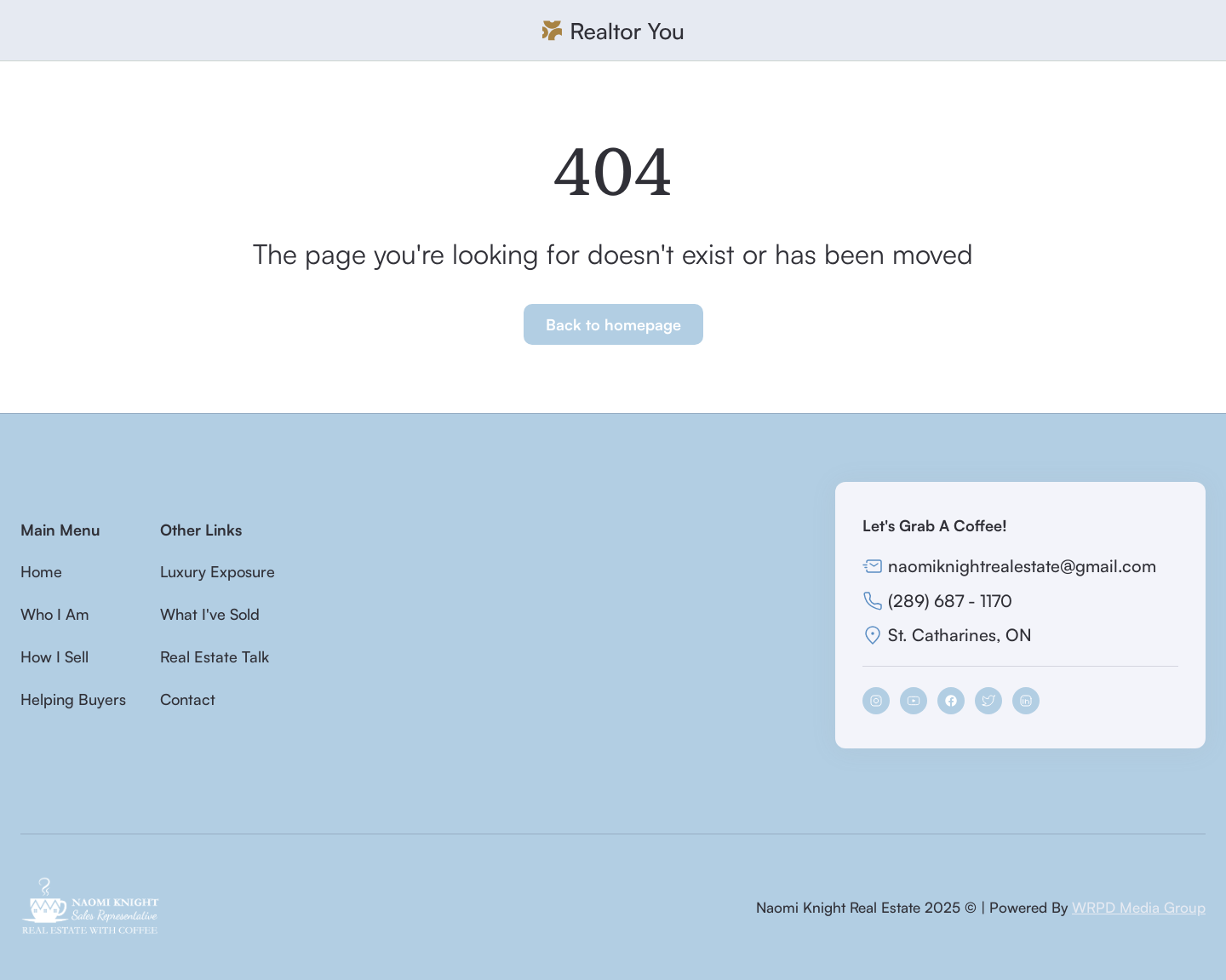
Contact (187, 699)
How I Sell (54, 656)
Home (41, 571)
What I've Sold (210, 614)
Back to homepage (613, 324)
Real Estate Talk (214, 656)
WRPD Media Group (1139, 907)
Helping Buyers (73, 699)
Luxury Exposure (217, 571)
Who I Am (54, 614)
